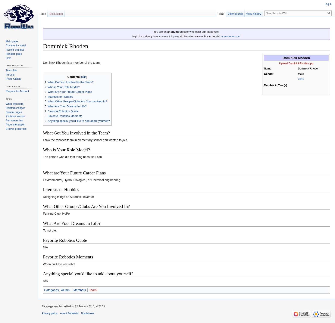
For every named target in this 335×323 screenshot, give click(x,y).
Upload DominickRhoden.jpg (296, 63)
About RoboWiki (69, 313)
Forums (10, 74)
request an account (230, 36)
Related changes (15, 107)
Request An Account (17, 91)
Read (221, 13)
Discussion (56, 13)
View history (253, 13)
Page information (15, 124)
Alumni (65, 290)
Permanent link (14, 120)
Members (79, 290)
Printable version (15, 116)
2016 (301, 79)
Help (8, 58)
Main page (12, 41)
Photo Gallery (13, 78)
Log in (328, 4)
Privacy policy (49, 313)
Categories (51, 290)
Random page (14, 53)
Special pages (14, 112)
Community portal (16, 45)
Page (43, 13)
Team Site (11, 70)
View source (235, 13)
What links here (15, 103)
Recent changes (15, 49)
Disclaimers (87, 313)
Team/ (93, 290)
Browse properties (16, 128)
